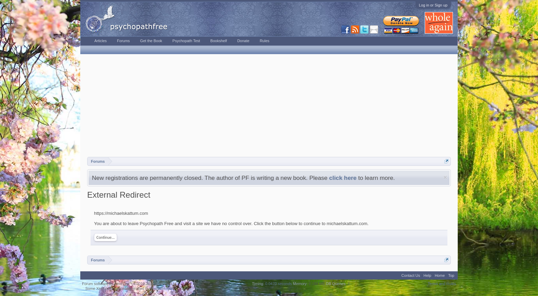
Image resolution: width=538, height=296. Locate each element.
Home (440, 275)
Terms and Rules (442, 284)
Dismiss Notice (445, 177)
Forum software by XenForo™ (129, 284)
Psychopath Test (186, 41)
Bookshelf (218, 41)
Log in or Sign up (433, 5)
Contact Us (410, 275)
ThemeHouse (161, 288)
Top (451, 275)
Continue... (105, 237)
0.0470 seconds (278, 284)
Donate (243, 41)
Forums (123, 41)
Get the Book (151, 41)
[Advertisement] (269, 105)
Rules (264, 41)
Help (427, 275)
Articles (100, 41)
